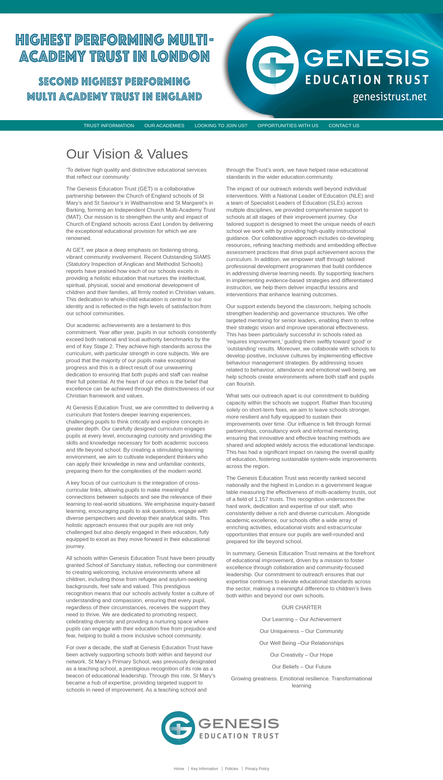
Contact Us (344, 125)
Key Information (204, 769)
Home (179, 769)
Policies (231, 769)
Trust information (109, 125)
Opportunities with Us (288, 125)
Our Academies (164, 125)
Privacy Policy (257, 769)
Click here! (220, 7)
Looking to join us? (221, 125)
